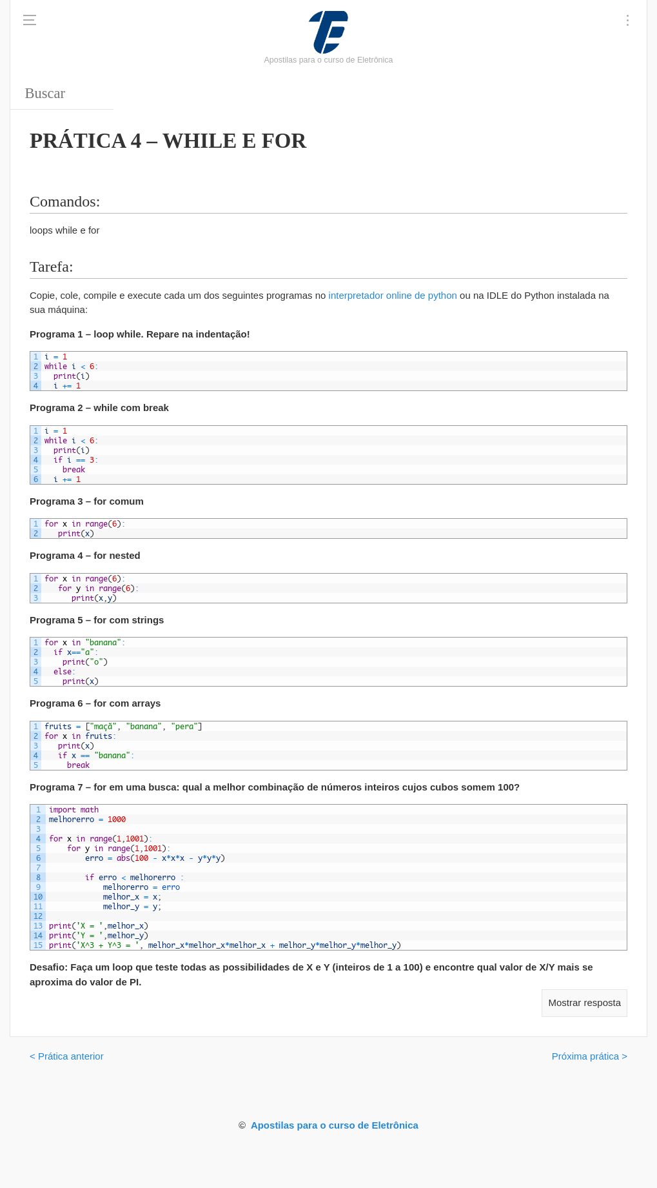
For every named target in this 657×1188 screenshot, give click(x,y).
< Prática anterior (67, 1056)
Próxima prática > (589, 1056)
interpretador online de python (393, 295)
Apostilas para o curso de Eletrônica (334, 1125)
